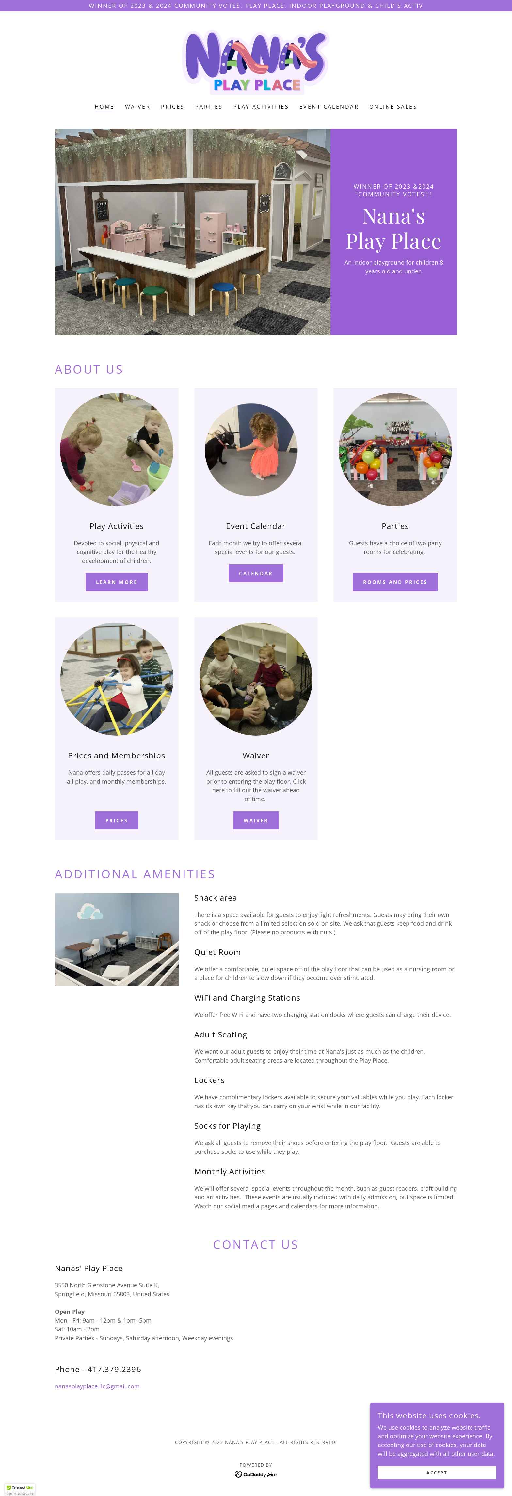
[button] (20, 1490)
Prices (116, 820)
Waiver (256, 820)
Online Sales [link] (393, 106)
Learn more (116, 582)
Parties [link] (209, 106)
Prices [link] (173, 106)
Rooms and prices (395, 582)
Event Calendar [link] (329, 106)
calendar (255, 573)
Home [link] (105, 106)
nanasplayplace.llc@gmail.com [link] (97, 1386)
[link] (256, 62)
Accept (439, 1473)
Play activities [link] (261, 106)
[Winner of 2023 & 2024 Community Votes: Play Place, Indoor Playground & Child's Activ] (256, 5)
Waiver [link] (138, 106)
